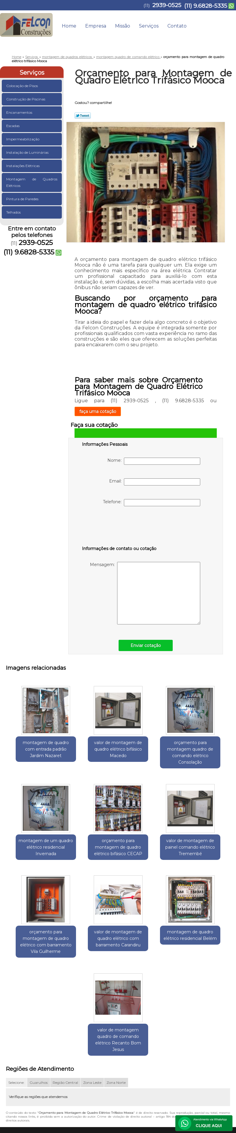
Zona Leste (92, 1006)
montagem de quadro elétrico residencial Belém (89, 954)
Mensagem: (145, 593)
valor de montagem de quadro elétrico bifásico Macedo (89, 751)
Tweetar (83, 115)
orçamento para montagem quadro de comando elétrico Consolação (147, 754)
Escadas (13, 126)
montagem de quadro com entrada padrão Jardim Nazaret (31, 751)
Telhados (14, 212)
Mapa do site (216, 1063)
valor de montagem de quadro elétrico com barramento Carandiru (204, 857)
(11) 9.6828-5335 (205, 5)
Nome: (153, 461)
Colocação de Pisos (22, 86)
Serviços (149, 26)
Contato (177, 26)
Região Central (65, 1006)
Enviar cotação (145, 645)
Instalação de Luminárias (27, 152)
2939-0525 (166, 5)
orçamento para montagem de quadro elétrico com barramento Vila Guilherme (147, 857)
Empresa (95, 26)
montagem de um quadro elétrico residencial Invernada (204, 751)
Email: (154, 481)
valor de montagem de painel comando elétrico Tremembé (89, 854)
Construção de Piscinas (26, 99)
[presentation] (119, 527)
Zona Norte (116, 1006)
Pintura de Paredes (22, 199)
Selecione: (16, 1006)
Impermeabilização (23, 139)
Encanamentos (19, 112)
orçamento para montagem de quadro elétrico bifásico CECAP (31, 854)
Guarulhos (39, 1006)
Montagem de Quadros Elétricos (31, 182)
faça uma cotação (97, 411)
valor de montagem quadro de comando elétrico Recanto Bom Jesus (147, 960)
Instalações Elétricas (23, 166)
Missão (122, 26)
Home (69, 26)
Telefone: (151, 502)
